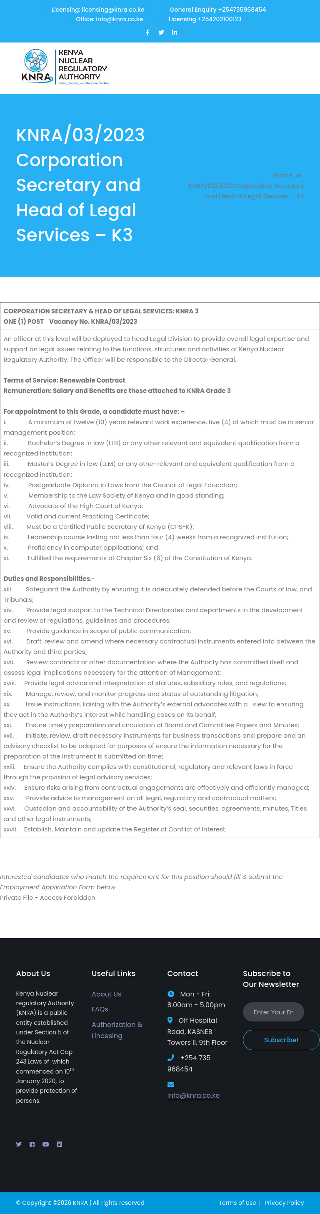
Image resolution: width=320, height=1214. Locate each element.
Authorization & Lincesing (117, 1030)
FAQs (100, 1009)
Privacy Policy (284, 1203)
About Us (106, 994)
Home (283, 175)
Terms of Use (237, 1203)
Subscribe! (281, 1040)
